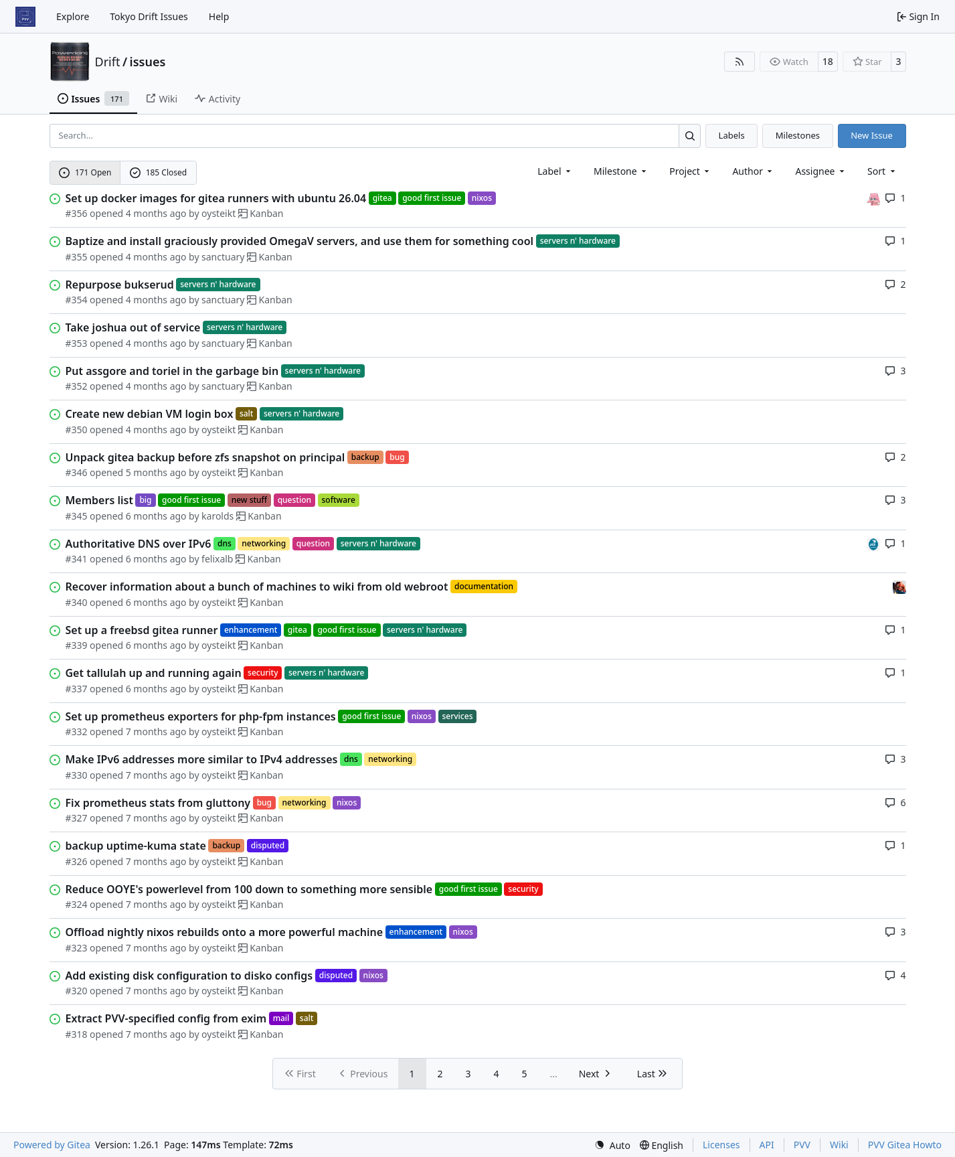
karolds (217, 516)
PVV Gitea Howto (905, 1144)
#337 (77, 688)
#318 (77, 1034)
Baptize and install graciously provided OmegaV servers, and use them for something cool (300, 241)
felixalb (217, 558)
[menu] (882, 171)
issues (148, 61)
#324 (77, 904)
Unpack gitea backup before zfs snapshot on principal (205, 457)
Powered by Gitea (51, 1144)
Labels (732, 135)
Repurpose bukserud (120, 284)
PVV (802, 1144)
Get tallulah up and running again (154, 673)
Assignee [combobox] (821, 171)
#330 (77, 775)
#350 (77, 429)
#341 (77, 558)
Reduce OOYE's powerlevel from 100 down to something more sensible (249, 889)
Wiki (839, 1144)
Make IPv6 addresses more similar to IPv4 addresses (202, 759)
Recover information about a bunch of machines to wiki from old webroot (257, 586)
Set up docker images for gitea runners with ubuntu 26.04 (216, 198)
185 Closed (158, 172)
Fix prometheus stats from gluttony (158, 802)
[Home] (25, 17)
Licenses (721, 1144)
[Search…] (690, 135)
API (767, 1144)
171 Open (85, 172)
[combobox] (555, 171)
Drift (107, 61)
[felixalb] (873, 543)
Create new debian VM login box (150, 413)
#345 (77, 516)
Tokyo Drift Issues (149, 16)
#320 (77, 990)
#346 (77, 472)
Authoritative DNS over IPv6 (138, 543)
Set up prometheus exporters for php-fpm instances (201, 716)
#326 (77, 861)
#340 (77, 602)
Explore (72, 16)
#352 (77, 386)
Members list (99, 500)
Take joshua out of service (133, 327)
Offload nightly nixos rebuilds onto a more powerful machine (224, 932)
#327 (77, 818)
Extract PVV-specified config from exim (166, 1018)
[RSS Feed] (739, 62)
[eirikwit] (899, 586)
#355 (77, 256)
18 (827, 61)
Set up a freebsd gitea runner (142, 630)
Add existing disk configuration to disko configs (189, 975)
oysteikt (218, 213)
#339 (77, 645)
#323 (77, 947)
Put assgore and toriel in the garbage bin (172, 371)
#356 (77, 213)
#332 (77, 731)
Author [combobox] (753, 171)
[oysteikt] (873, 197)
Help (219, 16)
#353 (77, 343)
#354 (77, 299)
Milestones (798, 135)
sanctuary (222, 256)
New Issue (872, 135)
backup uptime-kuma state (136, 845)
